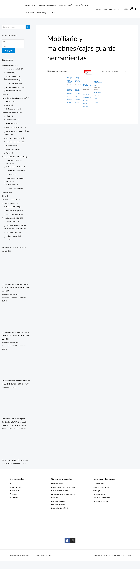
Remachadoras (11, 149)
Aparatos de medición (14, 69)
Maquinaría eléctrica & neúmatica (73, 5)
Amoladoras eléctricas (16, 174)
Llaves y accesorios (15, 196)
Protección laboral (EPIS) (11, 225)
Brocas (8, 109)
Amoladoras (12, 192)
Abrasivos (9, 105)
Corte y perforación (13, 113)
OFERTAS (52, 13)
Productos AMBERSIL (10, 207)
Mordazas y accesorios (14, 146)
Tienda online (30, 5)
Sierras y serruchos (12, 153)
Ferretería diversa (8, 66)
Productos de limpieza (14, 218)
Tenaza (8, 157)
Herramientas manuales (10, 116)
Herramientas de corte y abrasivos (14, 98)
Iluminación (10, 73)
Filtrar (8, 52)
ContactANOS (114, 9)
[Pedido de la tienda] (113, 71)
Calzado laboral (11, 228)
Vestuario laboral (12, 243)
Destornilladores (12, 123)
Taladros (11, 181)
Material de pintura (13, 84)
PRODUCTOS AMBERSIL (47, 5)
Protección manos (12, 239)
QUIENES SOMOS (101, 9)
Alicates (8, 120)
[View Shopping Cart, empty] (127, 9)
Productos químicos (9, 211)
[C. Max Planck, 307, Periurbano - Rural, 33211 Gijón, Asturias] (111, 528)
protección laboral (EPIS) (35, 13)
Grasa (4, 95)
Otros (4, 203)
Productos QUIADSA (13, 221)
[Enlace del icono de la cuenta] (135, 9)
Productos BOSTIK (12, 214)
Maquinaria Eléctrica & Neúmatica (14, 161)
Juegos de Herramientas (14, 131)
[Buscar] (28, 27)
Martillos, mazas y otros (14, 142)
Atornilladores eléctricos (16, 178)
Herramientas (11, 127)
